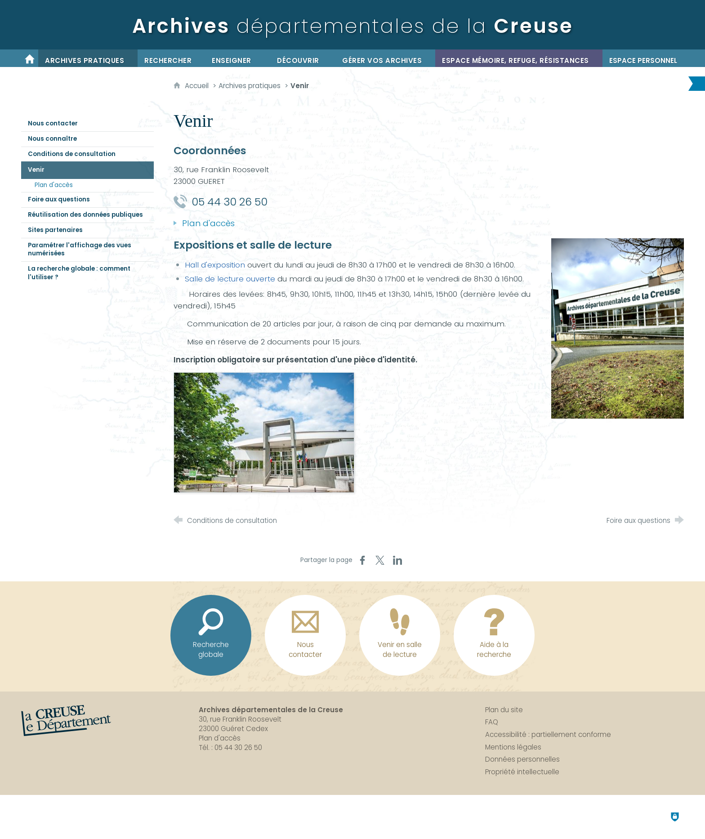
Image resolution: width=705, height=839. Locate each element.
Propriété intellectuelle (522, 772)
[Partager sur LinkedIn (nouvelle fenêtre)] (397, 560)
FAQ (491, 722)
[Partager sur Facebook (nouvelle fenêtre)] (362, 560)
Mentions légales (513, 747)
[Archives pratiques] (88, 58)
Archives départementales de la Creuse (271, 709)
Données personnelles (522, 759)
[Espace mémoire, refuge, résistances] (518, 58)
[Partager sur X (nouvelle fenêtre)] (380, 560)
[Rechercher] (171, 58)
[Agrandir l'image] (617, 327)
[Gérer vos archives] (385, 58)
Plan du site (504, 709)
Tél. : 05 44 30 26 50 (230, 747)
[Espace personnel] (643, 58)
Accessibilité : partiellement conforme (548, 734)
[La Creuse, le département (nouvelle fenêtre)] (66, 720)
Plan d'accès (220, 738)
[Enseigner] (237, 58)
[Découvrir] (302, 58)
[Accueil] (29, 58)
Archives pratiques (250, 85)
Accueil (197, 85)
